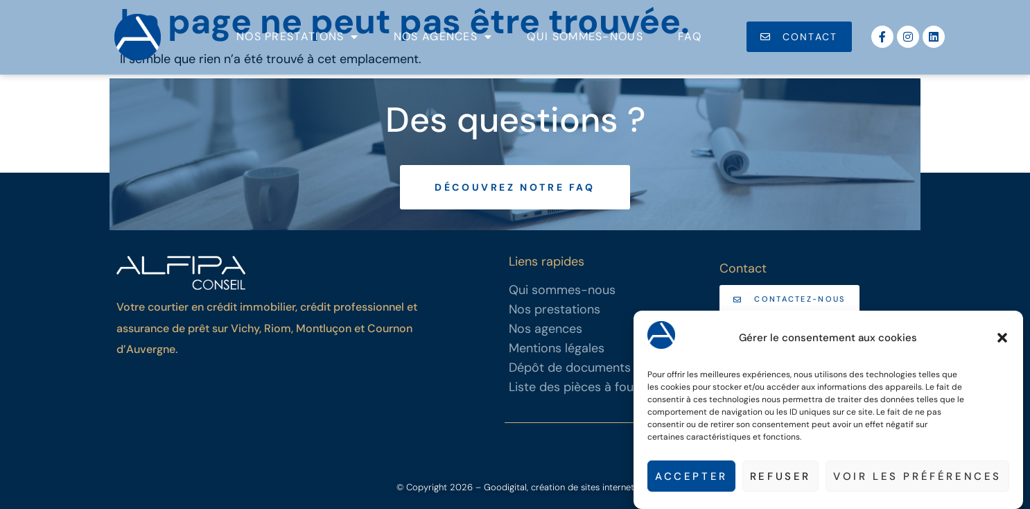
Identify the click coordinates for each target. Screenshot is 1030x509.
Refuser (780, 476)
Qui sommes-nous (585, 36)
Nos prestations (297, 36)
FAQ (689, 36)
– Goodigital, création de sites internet (553, 487)
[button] (1002, 338)
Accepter (691, 476)
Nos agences (443, 36)
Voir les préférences (917, 476)
